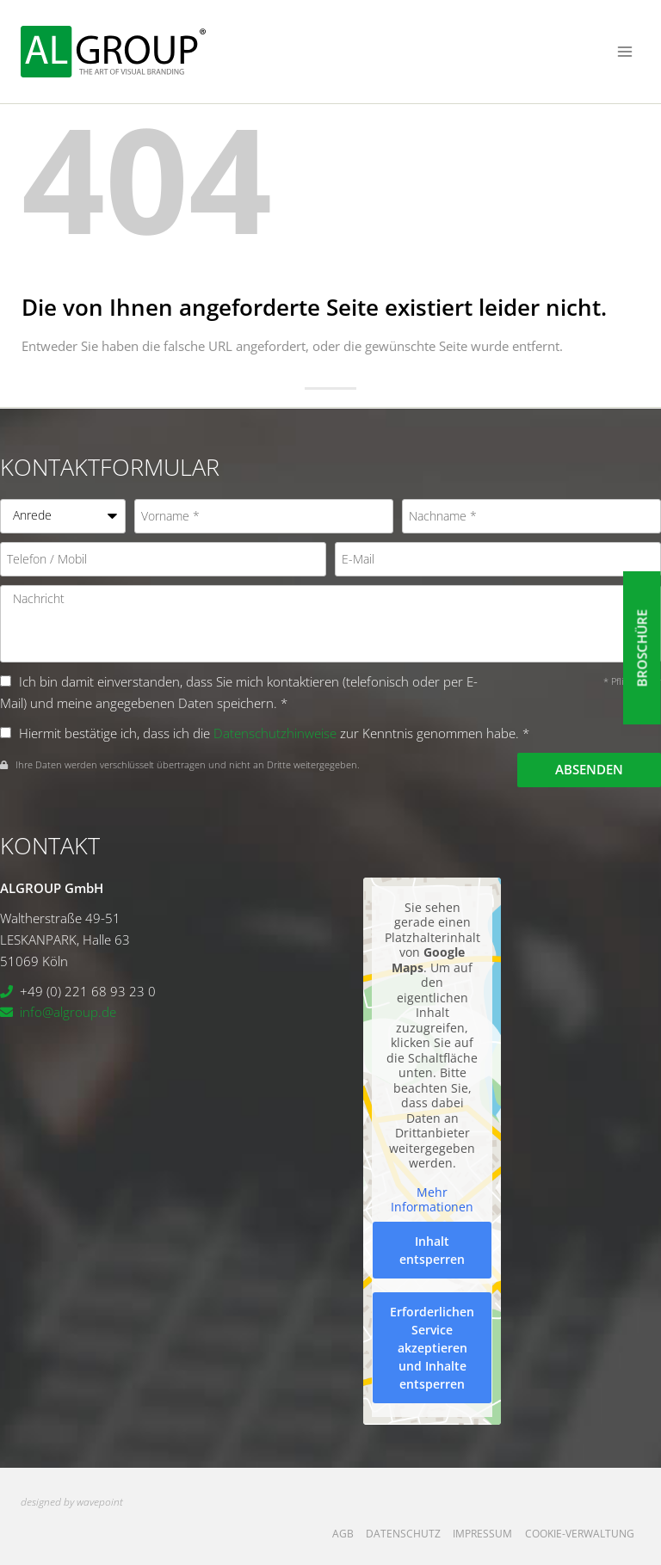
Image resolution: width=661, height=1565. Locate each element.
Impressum (482, 1533)
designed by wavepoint (72, 1501)
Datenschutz (403, 1533)
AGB (343, 1533)
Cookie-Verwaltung (579, 1533)
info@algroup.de (68, 1011)
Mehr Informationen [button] (432, 1200)
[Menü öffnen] (624, 51)
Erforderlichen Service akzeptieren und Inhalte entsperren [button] (432, 1347)
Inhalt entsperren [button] (432, 1250)
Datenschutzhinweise (275, 733)
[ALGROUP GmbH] (113, 51)
